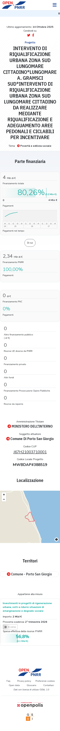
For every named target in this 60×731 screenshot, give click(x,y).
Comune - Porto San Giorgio (29, 574)
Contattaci (48, 685)
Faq (8, 681)
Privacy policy (24, 681)
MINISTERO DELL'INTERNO (30, 426)
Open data (14, 685)
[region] (30, 517)
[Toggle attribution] (56, 539)
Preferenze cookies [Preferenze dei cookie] (45, 681)
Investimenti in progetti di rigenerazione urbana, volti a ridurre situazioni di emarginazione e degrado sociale (27, 607)
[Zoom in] (4, 494)
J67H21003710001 (30, 451)
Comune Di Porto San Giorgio (30, 439)
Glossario (31, 685)
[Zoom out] (4, 499)
